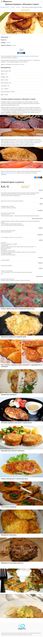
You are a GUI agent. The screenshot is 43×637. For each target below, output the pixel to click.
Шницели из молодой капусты (12, 563)
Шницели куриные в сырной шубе (13, 337)
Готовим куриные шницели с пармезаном (16, 422)
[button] (41, 1)
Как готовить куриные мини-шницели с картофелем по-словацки (22, 365)
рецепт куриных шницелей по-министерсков (27, 56)
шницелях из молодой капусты (15, 237)
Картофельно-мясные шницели (12, 451)
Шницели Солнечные (9, 535)
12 (10, 9)
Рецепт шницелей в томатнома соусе (14, 479)
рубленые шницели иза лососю (9, 172)
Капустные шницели (8, 507)
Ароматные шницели (9, 394)
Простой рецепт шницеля (18, 64)
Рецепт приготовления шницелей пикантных (18, 309)
